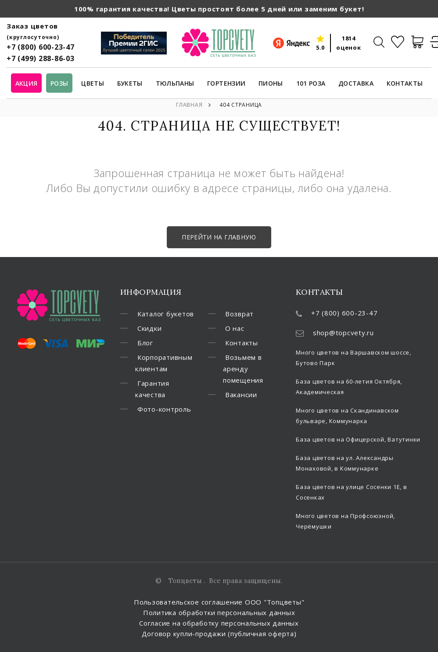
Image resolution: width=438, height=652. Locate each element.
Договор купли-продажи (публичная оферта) (219, 633)
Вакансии (241, 394)
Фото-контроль (164, 409)
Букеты (130, 83)
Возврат (239, 313)
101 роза (311, 83)
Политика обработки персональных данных (219, 612)
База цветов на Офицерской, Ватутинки (358, 439)
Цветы (92, 83)
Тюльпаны (175, 83)
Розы (59, 83)
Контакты (405, 83)
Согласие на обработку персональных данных (219, 623)
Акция (26, 83)
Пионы (270, 83)
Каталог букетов (165, 313)
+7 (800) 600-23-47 (41, 47)
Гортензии (226, 83)
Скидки (149, 328)
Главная (189, 105)
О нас (234, 328)
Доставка (355, 83)
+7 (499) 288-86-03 (41, 58)
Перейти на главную (219, 237)
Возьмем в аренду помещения (243, 368)
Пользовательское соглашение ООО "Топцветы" (219, 602)
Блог (145, 342)
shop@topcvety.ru (343, 332)
